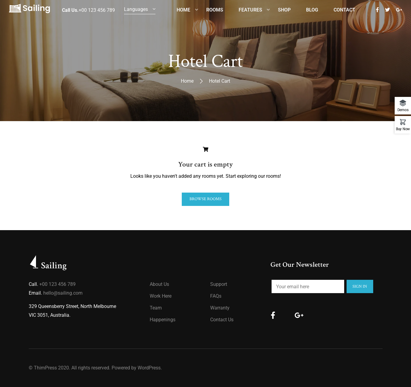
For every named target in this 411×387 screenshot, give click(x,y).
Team (156, 308)
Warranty (220, 308)
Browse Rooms (205, 199)
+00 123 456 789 (57, 284)
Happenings (162, 319)
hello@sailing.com (63, 293)
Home (187, 81)
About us (159, 284)
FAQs (215, 296)
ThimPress (45, 368)
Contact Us (221, 319)
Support (218, 284)
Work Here (160, 296)
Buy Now (403, 129)
